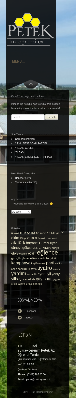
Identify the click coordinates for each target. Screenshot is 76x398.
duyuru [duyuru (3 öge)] (47, 247)
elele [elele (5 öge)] (15, 253)
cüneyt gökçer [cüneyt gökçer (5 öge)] (22, 248)
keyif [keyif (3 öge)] (34, 263)
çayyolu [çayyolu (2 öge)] (56, 279)
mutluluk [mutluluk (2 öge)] (41, 263)
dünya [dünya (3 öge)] (55, 247)
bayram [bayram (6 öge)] (32, 243)
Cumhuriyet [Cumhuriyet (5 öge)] (48, 243)
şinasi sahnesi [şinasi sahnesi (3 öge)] (34, 283)
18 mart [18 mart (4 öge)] (41, 233)
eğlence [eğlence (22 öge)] (47, 252)
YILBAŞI (19, 152)
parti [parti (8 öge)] (50, 262)
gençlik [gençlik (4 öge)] (16, 258)
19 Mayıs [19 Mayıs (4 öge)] (53, 233)
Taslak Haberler (23, 182)
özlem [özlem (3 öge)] (21, 283)
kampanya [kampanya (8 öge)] (21, 262)
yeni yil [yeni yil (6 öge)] (45, 274)
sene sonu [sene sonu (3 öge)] (17, 268)
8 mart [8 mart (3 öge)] (15, 233)
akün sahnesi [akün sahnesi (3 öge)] (49, 238)
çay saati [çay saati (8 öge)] (44, 278)
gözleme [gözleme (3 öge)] (27, 258)
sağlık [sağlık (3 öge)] (58, 263)
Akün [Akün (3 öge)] (37, 238)
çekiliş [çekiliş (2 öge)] (14, 284)
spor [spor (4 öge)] (27, 268)
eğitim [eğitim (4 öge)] (32, 253)
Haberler (20, 178)
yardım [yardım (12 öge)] (18, 273)
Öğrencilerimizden (25, 139)
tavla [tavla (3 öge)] (34, 268)
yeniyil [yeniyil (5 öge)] (56, 274)
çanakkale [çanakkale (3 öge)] (29, 279)
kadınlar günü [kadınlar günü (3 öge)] (48, 258)
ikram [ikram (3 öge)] (35, 258)
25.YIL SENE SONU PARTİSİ (31, 143)
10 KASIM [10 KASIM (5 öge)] (27, 233)
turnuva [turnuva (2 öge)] (56, 269)
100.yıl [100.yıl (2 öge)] (23, 238)
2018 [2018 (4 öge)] (30, 238)
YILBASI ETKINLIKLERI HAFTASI (33, 156)
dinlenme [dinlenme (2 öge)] (37, 248)
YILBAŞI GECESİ (24, 148)
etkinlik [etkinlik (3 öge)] (23, 253)
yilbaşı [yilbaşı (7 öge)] (16, 279)
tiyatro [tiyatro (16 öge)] (44, 268)
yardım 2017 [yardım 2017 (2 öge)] (33, 274)
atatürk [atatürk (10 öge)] (18, 242)
